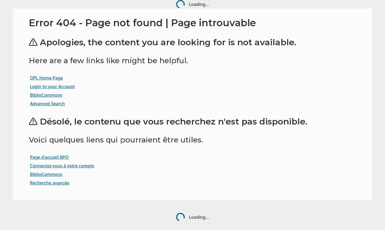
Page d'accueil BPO (49, 157)
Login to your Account (52, 86)
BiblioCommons (46, 95)
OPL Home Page (46, 78)
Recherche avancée (49, 183)
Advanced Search (47, 104)
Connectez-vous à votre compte (62, 166)
